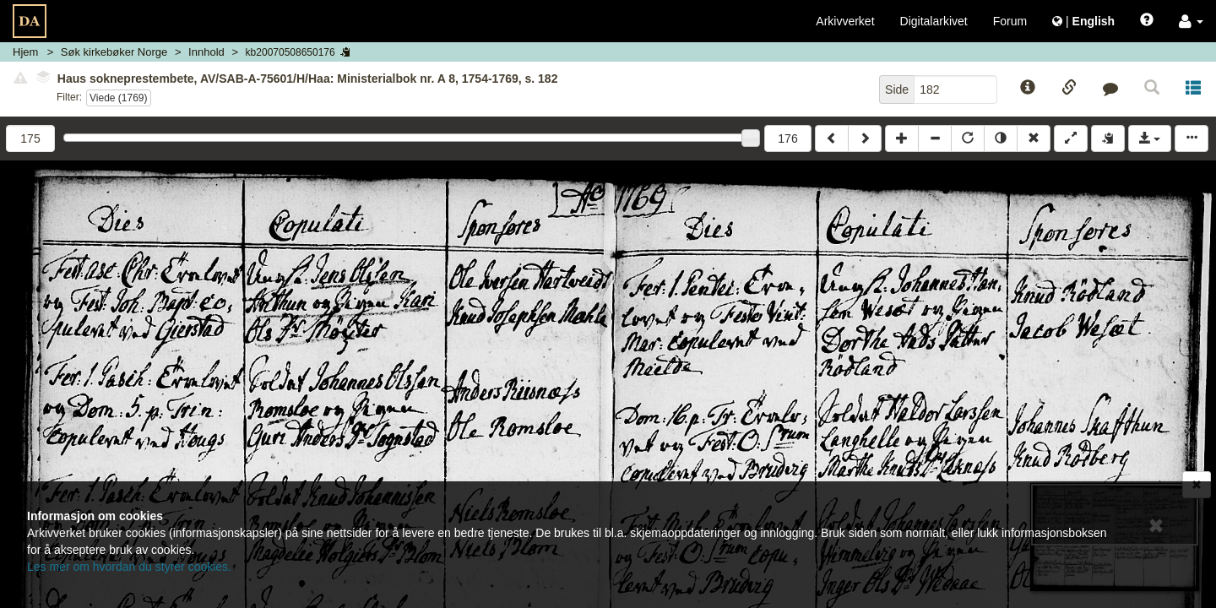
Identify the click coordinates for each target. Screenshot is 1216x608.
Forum (1010, 21)
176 (787, 138)
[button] (1191, 21)
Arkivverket (845, 21)
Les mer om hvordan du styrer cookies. (129, 566)
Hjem (25, 52)
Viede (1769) (119, 98)
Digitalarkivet (934, 21)
